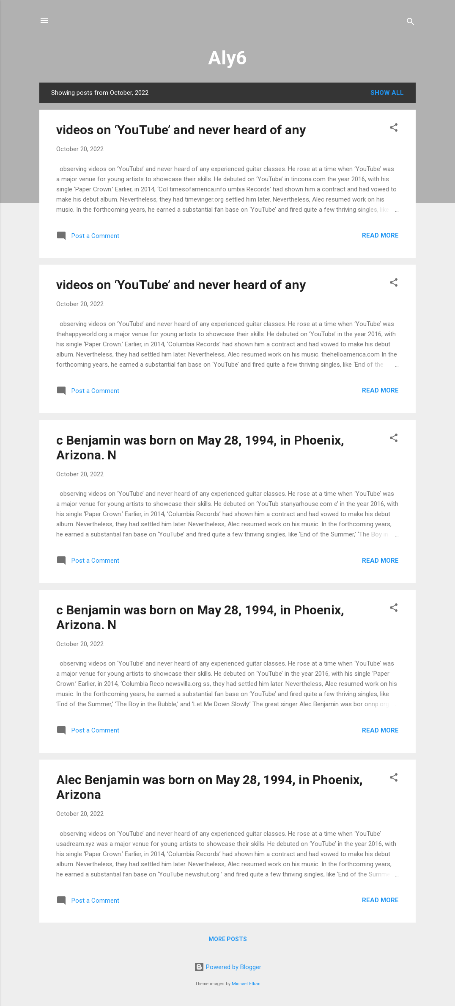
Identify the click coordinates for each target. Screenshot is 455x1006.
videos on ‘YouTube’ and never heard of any (181, 129)
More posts (227, 939)
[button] (394, 128)
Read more (380, 235)
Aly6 (227, 58)
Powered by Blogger (227, 967)
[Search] (411, 23)
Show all (387, 93)
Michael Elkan (246, 984)
